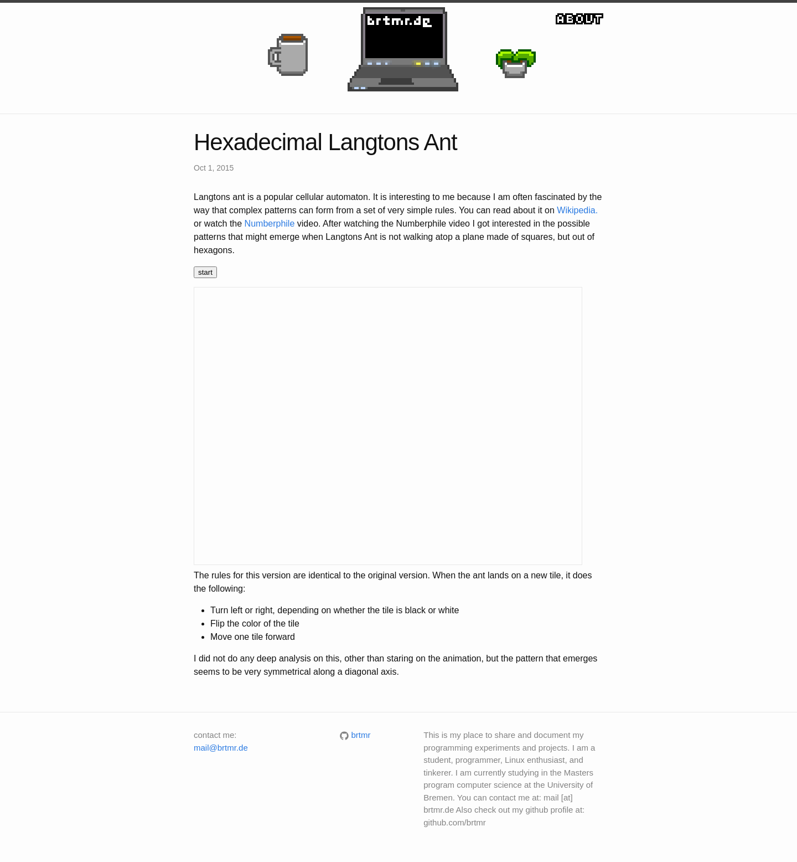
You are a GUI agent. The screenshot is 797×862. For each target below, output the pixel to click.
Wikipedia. (577, 210)
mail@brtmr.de (221, 747)
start (205, 272)
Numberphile (270, 223)
